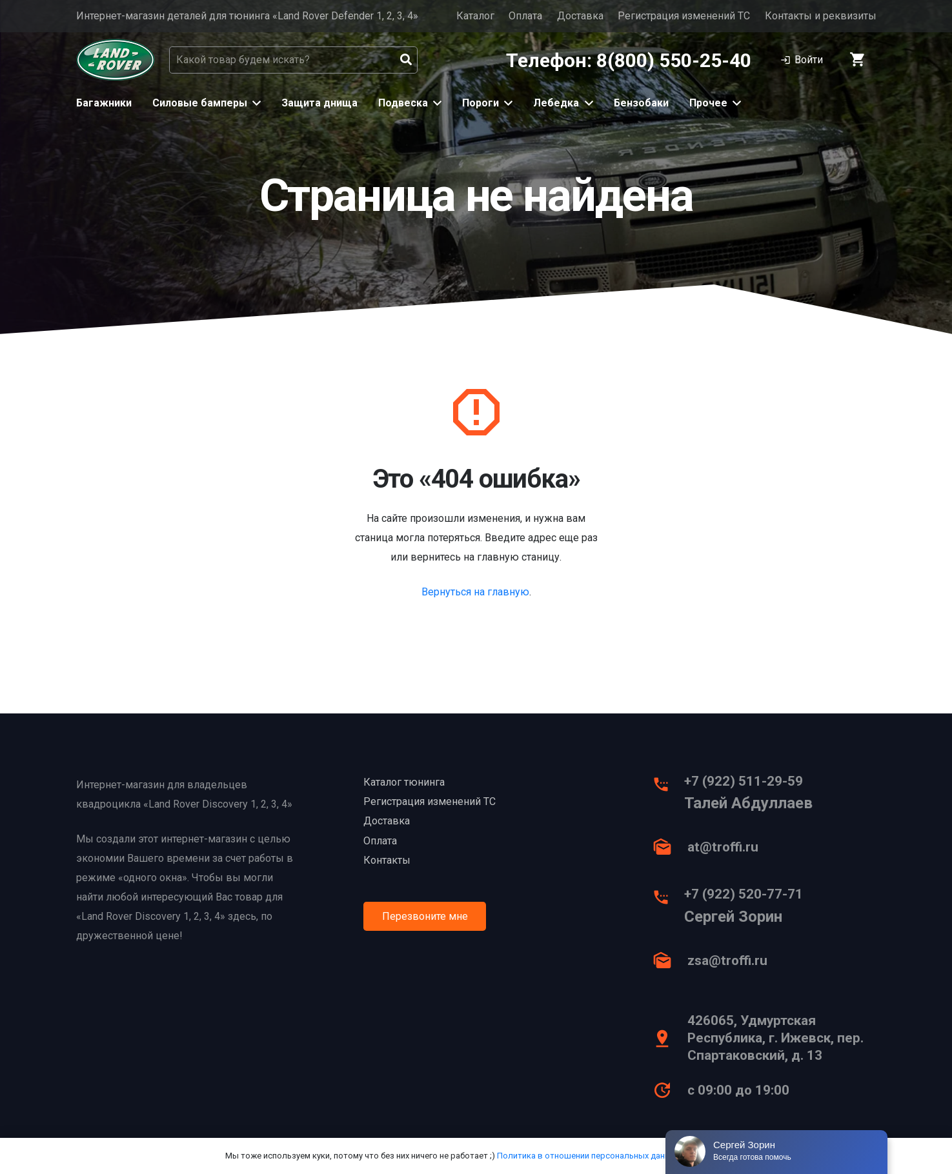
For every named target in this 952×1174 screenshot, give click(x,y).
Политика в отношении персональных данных (588, 1155)
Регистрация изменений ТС (684, 16)
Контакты (386, 860)
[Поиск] (406, 60)
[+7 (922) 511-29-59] (667, 787)
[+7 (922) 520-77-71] (667, 900)
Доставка (580, 16)
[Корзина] (857, 59)
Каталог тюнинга (404, 782)
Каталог (475, 16)
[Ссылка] (115, 60)
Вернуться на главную (475, 592)
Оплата (525, 16)
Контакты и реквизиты (820, 16)
